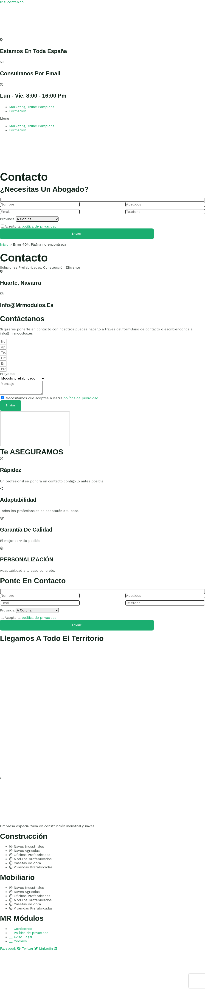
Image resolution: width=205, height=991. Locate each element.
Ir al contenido (12, 2)
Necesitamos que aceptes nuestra (52, 398)
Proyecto (7, 374)
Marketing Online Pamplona (31, 107)
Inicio (4, 244)
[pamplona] (35, 428)
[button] (102, 118)
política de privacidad (39, 226)
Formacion (17, 111)
